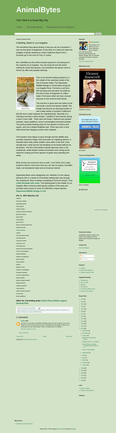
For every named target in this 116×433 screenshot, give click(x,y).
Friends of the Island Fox (87, 390)
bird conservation (32, 310)
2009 (82, 370)
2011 (82, 328)
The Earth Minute (34, 27)
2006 (82, 378)
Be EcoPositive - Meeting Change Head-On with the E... (90, 345)
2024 (82, 299)
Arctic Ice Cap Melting (88, 349)
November (85, 333)
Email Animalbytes (84, 248)
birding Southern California (52, 310)
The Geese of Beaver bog (87, 289)
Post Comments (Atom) (30, 339)
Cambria (82, 268)
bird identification (41, 310)
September (85, 352)
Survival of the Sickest (86, 291)
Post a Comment (23, 333)
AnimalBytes (38, 10)
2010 (82, 368)
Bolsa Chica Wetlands (86, 270)
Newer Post (20, 336)
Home (19, 27)
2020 (82, 306)
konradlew (61, 429)
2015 (82, 318)
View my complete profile (86, 61)
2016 (82, 316)
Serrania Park (22, 303)
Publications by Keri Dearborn (60, 27)
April (83, 357)
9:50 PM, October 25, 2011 (28, 329)
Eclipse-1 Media (84, 388)
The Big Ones (84, 280)
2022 (82, 301)
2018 (82, 311)
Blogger (74, 429)
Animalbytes (24, 310)
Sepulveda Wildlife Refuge (35, 311)
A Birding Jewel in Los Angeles (90, 341)
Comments (84, 259)
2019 (82, 309)
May (83, 355)
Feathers (82, 284)
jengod (23, 321)
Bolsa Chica (47, 301)
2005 (82, 380)
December (85, 330)
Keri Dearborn (63, 310)
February (85, 362)
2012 (82, 326)
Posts (82, 256)
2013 (82, 323)
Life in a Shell (84, 282)
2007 (82, 375)
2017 (82, 314)
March (84, 360)
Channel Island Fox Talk (87, 272)
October (84, 335)
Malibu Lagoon (60, 301)
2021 (82, 304)
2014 (82, 321)
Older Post (69, 336)
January (84, 365)
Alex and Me (83, 287)
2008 (82, 373)
